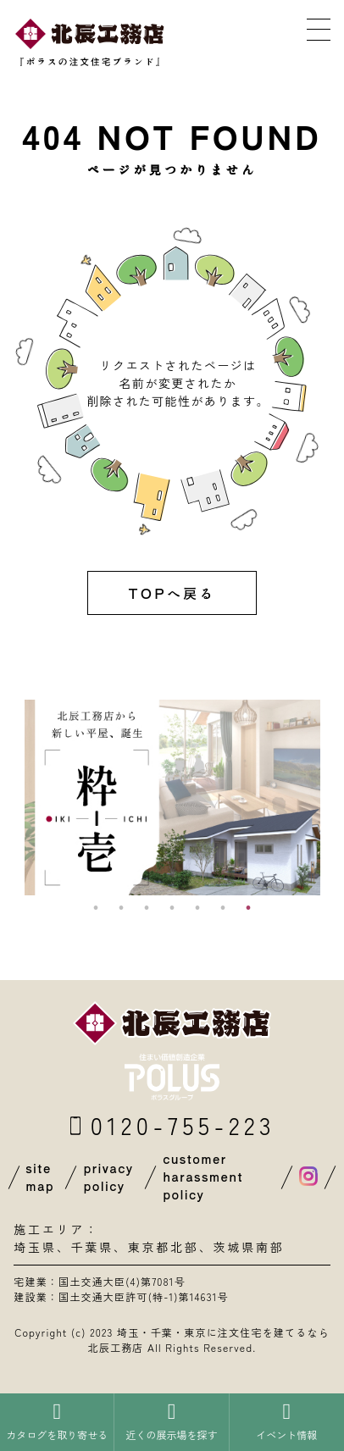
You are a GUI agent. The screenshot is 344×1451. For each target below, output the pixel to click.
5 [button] (197, 908)
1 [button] (95, 908)
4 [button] (172, 908)
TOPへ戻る (171, 593)
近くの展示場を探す (171, 1421)
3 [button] (146, 908)
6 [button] (222, 908)
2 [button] (121, 908)
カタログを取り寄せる (57, 1421)
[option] (172, 797)
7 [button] (248, 908)
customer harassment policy (203, 1176)
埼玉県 (35, 1246)
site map (39, 1177)
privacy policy (108, 1177)
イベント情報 (287, 1421)
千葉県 (91, 1246)
